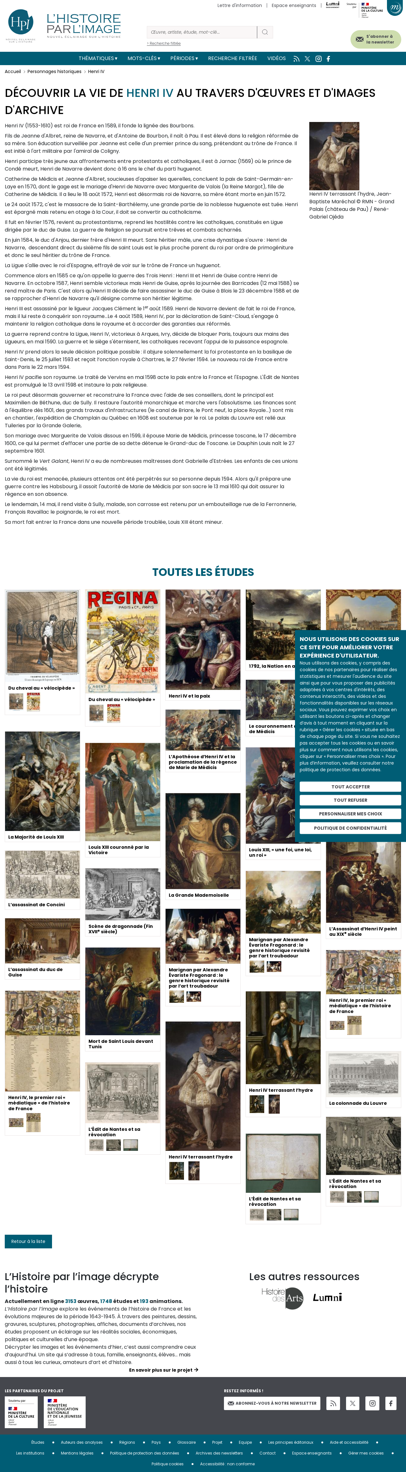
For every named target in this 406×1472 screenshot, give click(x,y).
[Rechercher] (202, 32)
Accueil (13, 71)
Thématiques (96, 58)
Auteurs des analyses (82, 1442)
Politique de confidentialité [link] (350, 828)
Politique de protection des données (144, 1453)
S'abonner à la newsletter (371, 37)
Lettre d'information (240, 5)
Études (37, 1442)
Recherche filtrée (232, 58)
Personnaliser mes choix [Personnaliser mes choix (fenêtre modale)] (350, 814)
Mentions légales (77, 1453)
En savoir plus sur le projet (161, 1370)
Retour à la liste (28, 1241)
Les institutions (30, 1453)
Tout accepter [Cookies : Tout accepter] (350, 786)
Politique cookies (168, 1464)
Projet (217, 1442)
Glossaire (186, 1442)
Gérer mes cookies (366, 1453)
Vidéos (276, 58)
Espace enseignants (294, 5)
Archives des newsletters (219, 1453)
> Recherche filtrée (164, 43)
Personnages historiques (55, 71)
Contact (267, 1453)
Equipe (245, 1442)
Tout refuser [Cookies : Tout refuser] (350, 800)
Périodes (182, 58)
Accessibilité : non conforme (227, 1464)
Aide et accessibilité (349, 1442)
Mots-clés (142, 58)
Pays (156, 1442)
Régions (127, 1442)
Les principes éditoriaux (290, 1442)
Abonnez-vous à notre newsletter (272, 1403)
